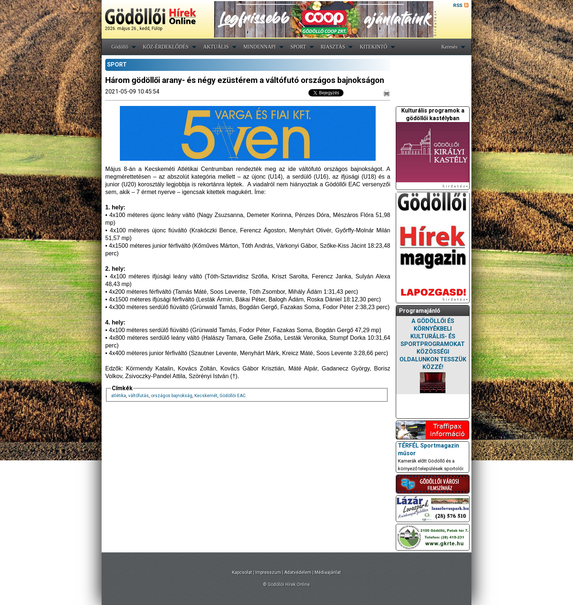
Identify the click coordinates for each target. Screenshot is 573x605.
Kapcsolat (242, 572)
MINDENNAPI (259, 47)
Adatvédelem (297, 572)
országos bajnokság (171, 395)
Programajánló (419, 310)
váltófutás (138, 395)
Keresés (449, 47)
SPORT (298, 47)
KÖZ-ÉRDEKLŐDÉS (166, 47)
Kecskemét (205, 395)
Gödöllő (119, 47)
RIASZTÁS (333, 47)
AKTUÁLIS (216, 47)
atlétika (118, 395)
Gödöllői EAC (233, 395)
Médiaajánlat (328, 572)
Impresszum (268, 572)
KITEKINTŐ (373, 47)
